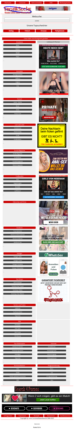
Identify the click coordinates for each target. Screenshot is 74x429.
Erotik (17, 135)
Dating (11, 31)
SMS (17, 380)
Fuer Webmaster (19, 343)
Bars (17, 179)
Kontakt (36, 416)
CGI (52, 372)
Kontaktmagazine (18, 161)
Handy (17, 372)
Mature (18, 49)
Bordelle (17, 187)
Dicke (17, 110)
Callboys (17, 78)
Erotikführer (17, 157)
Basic (51, 369)
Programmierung (53, 365)
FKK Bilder (18, 325)
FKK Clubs (18, 328)
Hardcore (19, 228)
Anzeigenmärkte (17, 74)
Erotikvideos (17, 139)
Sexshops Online (17, 290)
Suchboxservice (65, 416)
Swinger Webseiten (17, 268)
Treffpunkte (19, 176)
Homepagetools (51, 350)
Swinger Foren (17, 260)
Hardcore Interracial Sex (18, 235)
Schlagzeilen (8, 416)
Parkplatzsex (59, 31)
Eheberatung (17, 132)
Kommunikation (19, 365)
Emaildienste (52, 347)
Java (51, 380)
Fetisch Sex (17, 113)
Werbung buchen (65, 3)
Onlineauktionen (51, 358)
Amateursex (17, 128)
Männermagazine (18, 165)
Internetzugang (51, 354)
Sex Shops (19, 279)
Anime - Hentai (18, 102)
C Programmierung (51, 376)
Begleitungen (17, 183)
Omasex (43, 31)
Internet (53, 343)
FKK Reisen (17, 336)
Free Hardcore (17, 231)
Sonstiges (18, 354)
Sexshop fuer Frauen (18, 286)
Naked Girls (37, 427)
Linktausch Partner (17, 347)
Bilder (17, 45)
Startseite (8, 3)
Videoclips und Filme (19, 202)
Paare (17, 56)
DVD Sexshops (18, 282)
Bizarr (17, 106)
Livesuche (22, 3)
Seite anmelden (37, 3)
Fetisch (27, 31)
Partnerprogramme (17, 350)
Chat (17, 86)
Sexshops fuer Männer (17, 294)
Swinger (19, 253)
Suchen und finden (20, 305)
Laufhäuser (17, 191)
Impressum (22, 416)
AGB (51, 3)
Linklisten (17, 308)
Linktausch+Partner (53, 42)
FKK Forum (18, 332)
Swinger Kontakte (18, 264)
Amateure (19, 42)
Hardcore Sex (18, 242)
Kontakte (19, 71)
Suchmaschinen (17, 312)
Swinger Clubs (18, 257)
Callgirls (17, 82)
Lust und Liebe (19, 125)
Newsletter (51, 416)
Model (17, 53)
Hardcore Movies (18, 238)
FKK (19, 321)
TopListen (17, 316)
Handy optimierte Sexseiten (18, 376)
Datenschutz (37, 424)
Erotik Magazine (19, 150)
